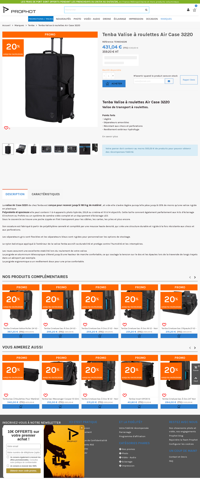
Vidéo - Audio (127, 457)
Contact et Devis (178, 456)
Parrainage (125, 432)
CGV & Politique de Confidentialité (88, 440)
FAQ (171, 461)
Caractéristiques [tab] (46, 194)
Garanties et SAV (78, 452)
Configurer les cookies (181, 444)
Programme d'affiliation (132, 436)
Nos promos (127, 449)
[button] (190, 277)
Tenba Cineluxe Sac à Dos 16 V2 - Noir (139, 328)
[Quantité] (108, 76)
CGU (71, 436)
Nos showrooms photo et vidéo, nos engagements (182, 430)
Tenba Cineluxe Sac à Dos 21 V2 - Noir (100, 328)
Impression (126, 466)
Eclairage (125, 461)
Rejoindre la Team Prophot (183, 439)
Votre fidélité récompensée (134, 428)
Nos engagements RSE (81, 444)
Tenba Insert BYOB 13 (139, 399)
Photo (123, 453)
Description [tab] (15, 194)
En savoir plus (110, 136)
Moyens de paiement (80, 432)
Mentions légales (78, 448)
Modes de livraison (79, 428)
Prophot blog (176, 435)
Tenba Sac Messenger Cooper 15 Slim (60, 399)
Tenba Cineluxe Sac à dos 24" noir (179, 399)
